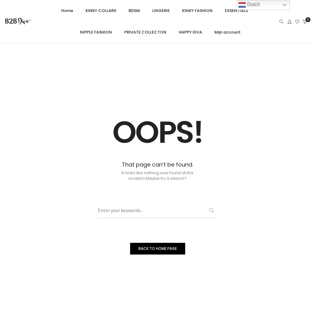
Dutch (249, 5)
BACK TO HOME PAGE (157, 248)
